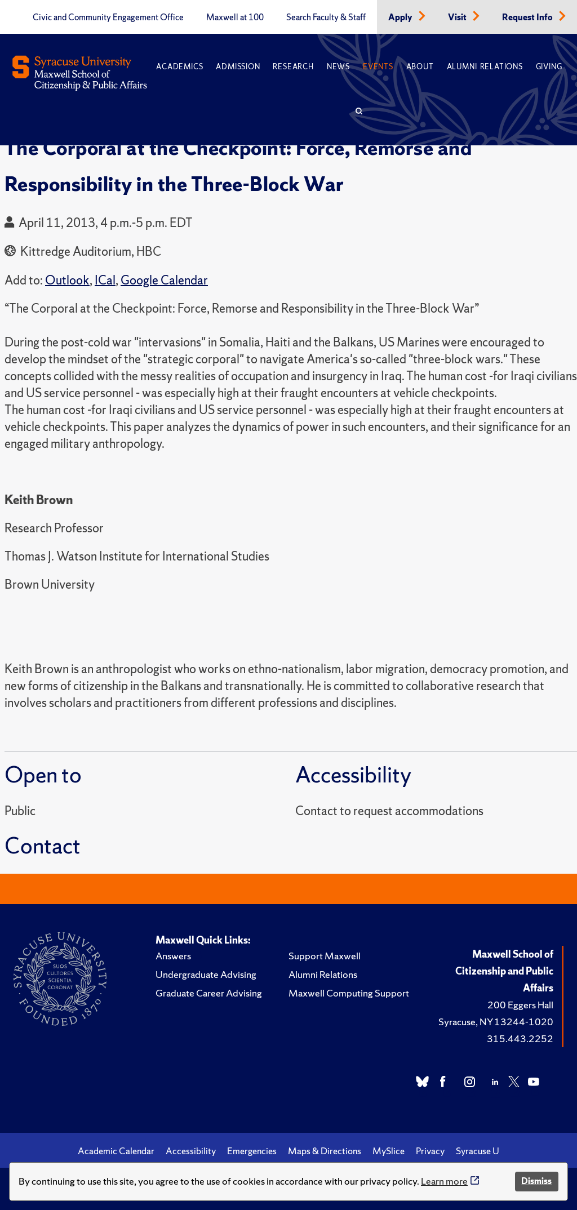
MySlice (388, 1151)
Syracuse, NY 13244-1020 (495, 1021)
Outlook (67, 280)
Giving (549, 67)
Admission (238, 67)
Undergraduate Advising (206, 974)
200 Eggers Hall (520, 1004)
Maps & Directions (324, 1151)
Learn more (444, 1181)
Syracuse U (477, 1151)
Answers (173, 955)
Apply (401, 17)
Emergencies (252, 1151)
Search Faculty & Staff (326, 17)
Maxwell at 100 (235, 17)
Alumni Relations (485, 67)
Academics (179, 67)
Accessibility (191, 1151)
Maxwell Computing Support (348, 992)
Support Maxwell (324, 955)
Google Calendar (164, 280)
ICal (105, 280)
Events (378, 67)
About (420, 67)
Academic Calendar (116, 1151)
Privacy (430, 1151)
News (338, 67)
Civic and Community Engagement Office (108, 17)
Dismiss (536, 1181)
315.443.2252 (520, 1038)
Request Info (528, 17)
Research (293, 67)
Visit (458, 17)
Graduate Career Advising (209, 992)
